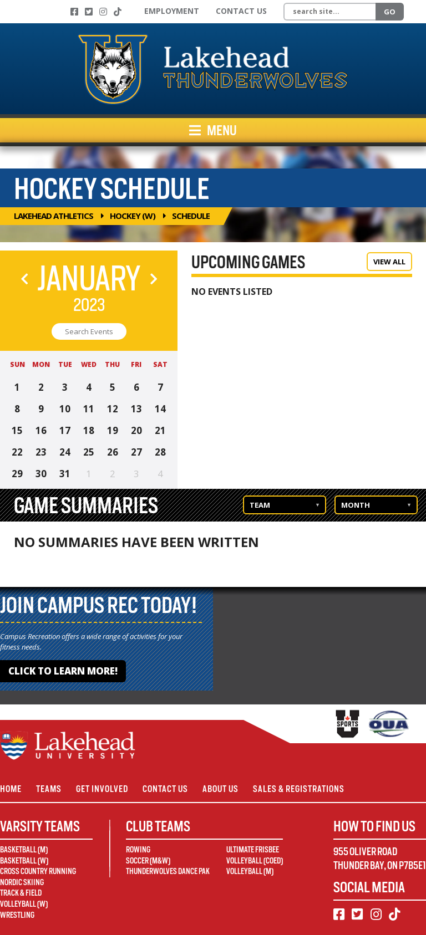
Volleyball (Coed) (254, 860)
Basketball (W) (24, 860)
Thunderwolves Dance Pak (168, 871)
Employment (171, 11)
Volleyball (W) (24, 904)
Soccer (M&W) (148, 860)
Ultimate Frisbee (252, 849)
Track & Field (21, 892)
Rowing (138, 849)
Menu (213, 130)
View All (389, 262)
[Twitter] (89, 12)
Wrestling (17, 915)
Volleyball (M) (249, 871)
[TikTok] (117, 12)
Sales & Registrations (298, 789)
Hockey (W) (132, 215)
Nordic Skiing (22, 882)
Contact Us (241, 11)
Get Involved (102, 789)
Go (389, 12)
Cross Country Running (38, 871)
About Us (220, 789)
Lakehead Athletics (53, 215)
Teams (49, 789)
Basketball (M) (24, 849)
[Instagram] (103, 12)
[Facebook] (74, 12)
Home (11, 789)
